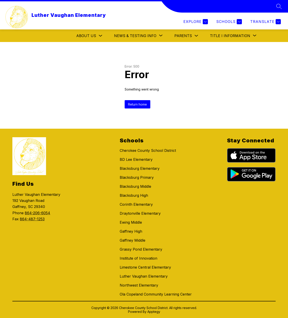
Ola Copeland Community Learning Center (156, 294)
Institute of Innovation (138, 258)
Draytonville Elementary (140, 213)
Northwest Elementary (139, 285)
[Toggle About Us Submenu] (100, 36)
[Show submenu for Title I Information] (230, 35)
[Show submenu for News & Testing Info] (135, 35)
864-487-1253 (32, 219)
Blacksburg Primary (137, 177)
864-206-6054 (37, 213)
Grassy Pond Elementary (141, 249)
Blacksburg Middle (135, 186)
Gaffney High (131, 231)
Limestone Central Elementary (145, 267)
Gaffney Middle (132, 240)
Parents (183, 35)
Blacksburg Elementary (140, 168)
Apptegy (153, 312)
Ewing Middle (131, 222)
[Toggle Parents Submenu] (196, 36)
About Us (86, 35)
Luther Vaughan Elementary (144, 276)
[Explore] (195, 21)
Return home (137, 104)
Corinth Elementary (136, 204)
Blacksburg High (134, 195)
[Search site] (279, 6)
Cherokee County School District (148, 150)
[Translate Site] (265, 21)
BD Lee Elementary (136, 159)
